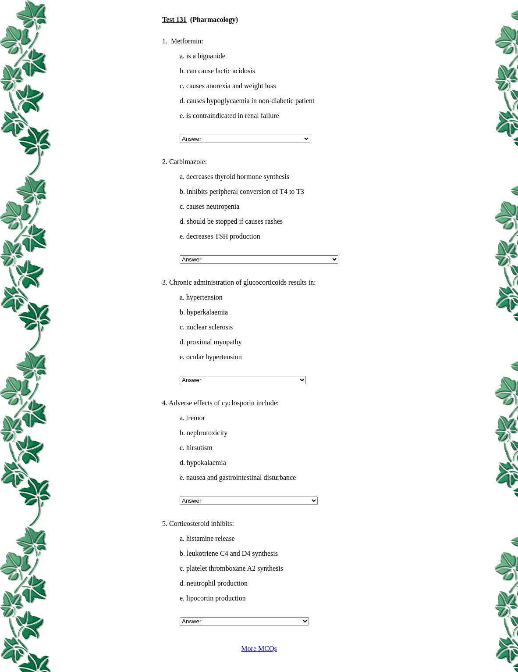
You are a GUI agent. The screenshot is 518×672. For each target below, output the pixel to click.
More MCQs (259, 648)
